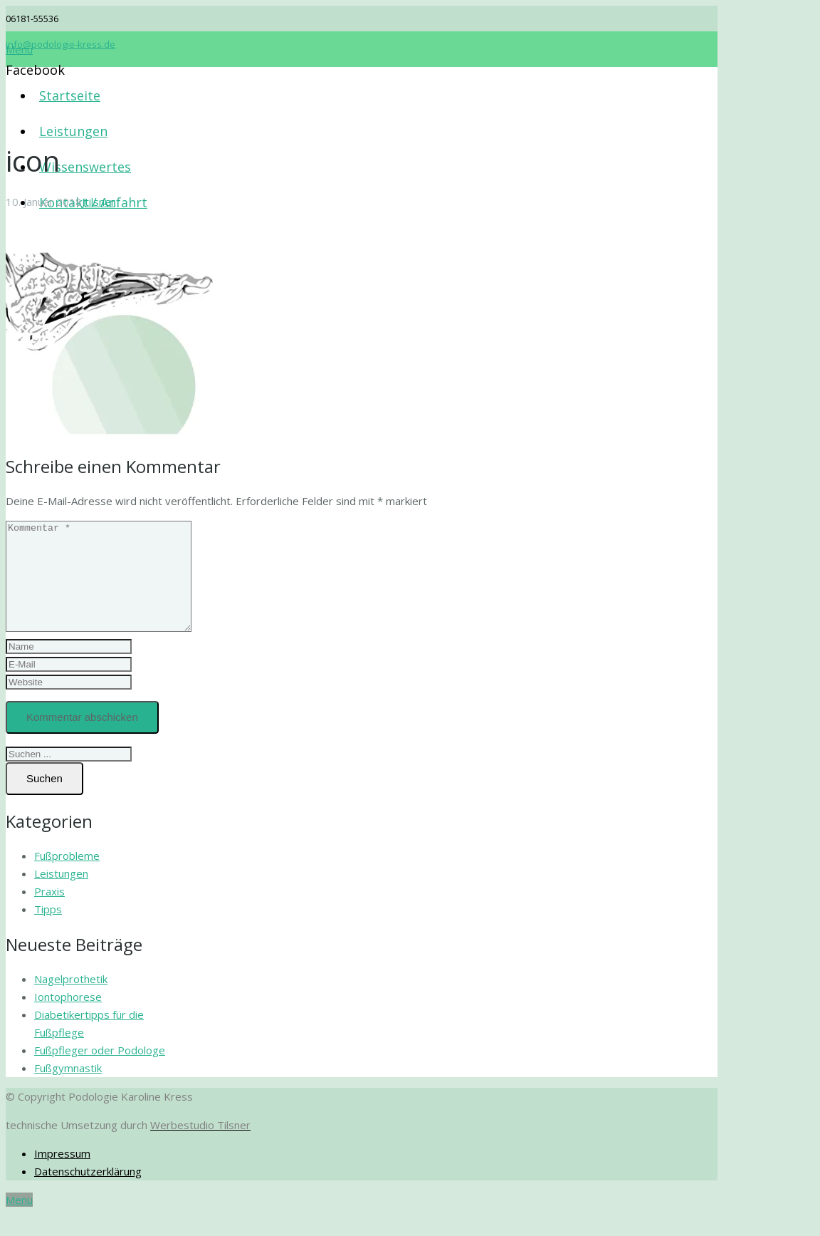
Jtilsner (98, 201)
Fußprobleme (67, 877)
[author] (69, 667)
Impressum (62, 1175)
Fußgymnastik (68, 1089)
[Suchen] (44, 800)
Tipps (48, 930)
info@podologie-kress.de (60, 44)
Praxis (49, 912)
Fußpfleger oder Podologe (99, 1071)
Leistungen (61, 895)
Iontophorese (68, 1018)
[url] (69, 703)
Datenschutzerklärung (88, 1192)
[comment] (109, 587)
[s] (69, 775)
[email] (69, 685)
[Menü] (19, 49)
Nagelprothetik (70, 1000)
